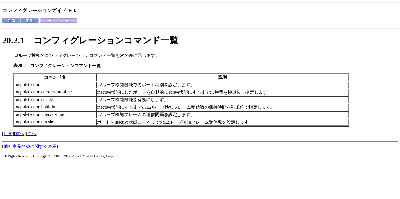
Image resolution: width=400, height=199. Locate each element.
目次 (8, 133)
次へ (31, 133)
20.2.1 (17, 40)
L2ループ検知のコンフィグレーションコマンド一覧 (64, 55)
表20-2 (21, 65)
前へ (19, 133)
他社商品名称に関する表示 (30, 146)
